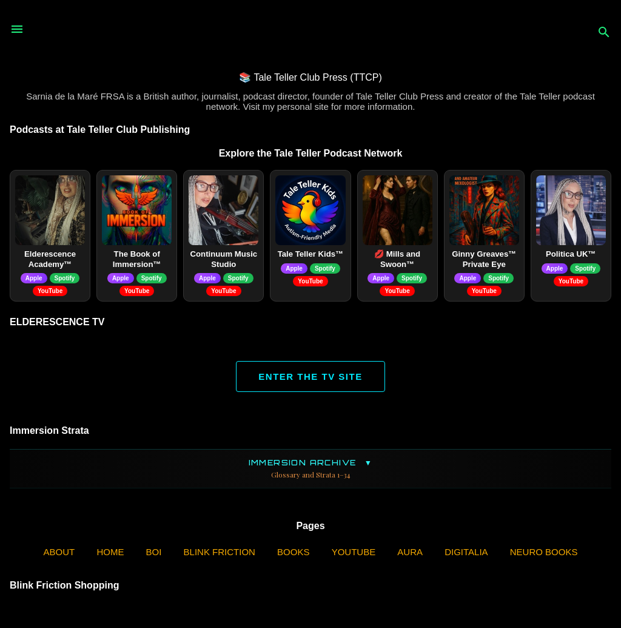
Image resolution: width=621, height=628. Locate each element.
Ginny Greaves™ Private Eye (484, 259)
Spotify (65, 278)
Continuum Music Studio (224, 259)
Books (293, 552)
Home (110, 552)
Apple (33, 278)
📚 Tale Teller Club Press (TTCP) (310, 77)
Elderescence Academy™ (50, 259)
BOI (154, 552)
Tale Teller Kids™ (311, 253)
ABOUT (59, 552)
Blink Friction (219, 552)
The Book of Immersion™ (137, 259)
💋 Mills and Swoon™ (397, 259)
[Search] (604, 33)
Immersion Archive (310, 468)
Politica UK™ (571, 253)
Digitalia (466, 552)
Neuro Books (544, 552)
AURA (410, 552)
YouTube (50, 291)
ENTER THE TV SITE (310, 376)
